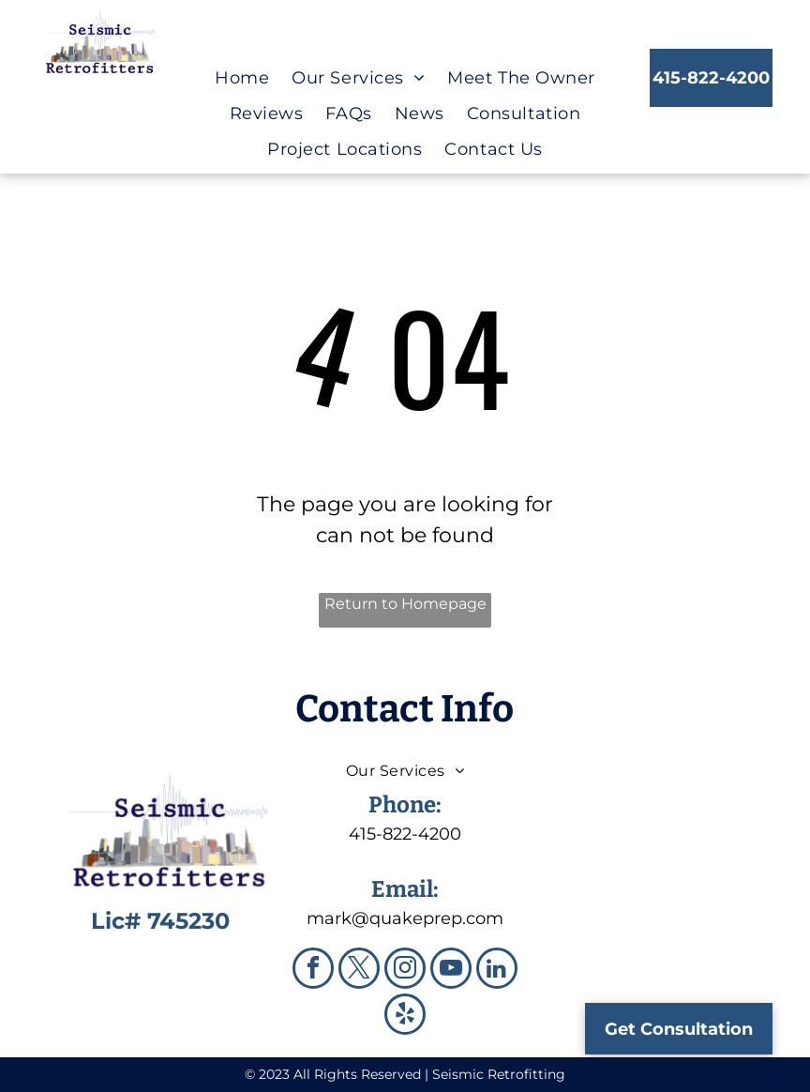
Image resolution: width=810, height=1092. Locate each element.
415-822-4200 (405, 834)
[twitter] (359, 970)
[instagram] (405, 970)
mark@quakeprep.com (405, 918)
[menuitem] (241, 78)
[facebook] (313, 970)
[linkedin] (497, 970)
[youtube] (451, 970)
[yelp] (405, 1016)
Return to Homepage (405, 604)
